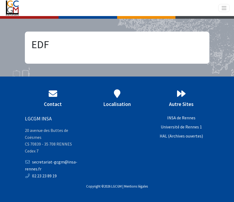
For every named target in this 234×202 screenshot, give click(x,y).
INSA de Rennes (181, 117)
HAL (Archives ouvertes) (181, 136)
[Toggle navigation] (224, 8)
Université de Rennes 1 (181, 126)
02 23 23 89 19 (41, 175)
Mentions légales (136, 186)
